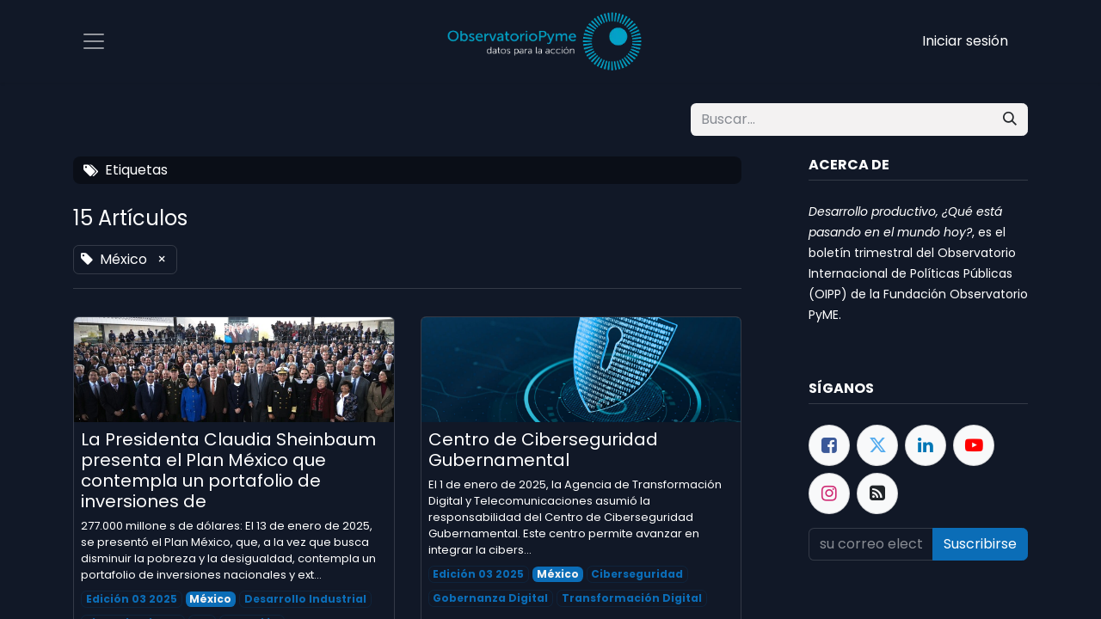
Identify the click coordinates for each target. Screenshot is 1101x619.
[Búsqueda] (1010, 119)
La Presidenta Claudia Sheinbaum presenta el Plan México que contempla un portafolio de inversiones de (228, 470)
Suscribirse (980, 544)
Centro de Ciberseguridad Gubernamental (543, 449)
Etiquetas (125, 170)
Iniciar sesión (965, 41)
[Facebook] (829, 445)
